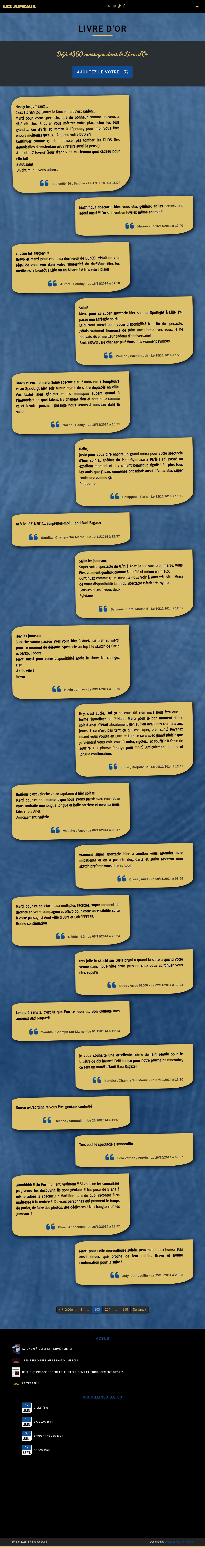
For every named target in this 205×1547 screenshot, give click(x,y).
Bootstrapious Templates (179, 1542)
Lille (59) (41, 1409)
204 (107, 1311)
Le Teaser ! (30, 1384)
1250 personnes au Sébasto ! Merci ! (50, 1361)
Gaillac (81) (43, 1423)
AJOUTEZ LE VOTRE (102, 73)
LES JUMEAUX (23, 6)
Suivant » (139, 1311)
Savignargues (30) (48, 1437)
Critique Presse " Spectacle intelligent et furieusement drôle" (72, 1373)
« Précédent (67, 1311)
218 (125, 1311)
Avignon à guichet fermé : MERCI (47, 1350)
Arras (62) (42, 1451)
